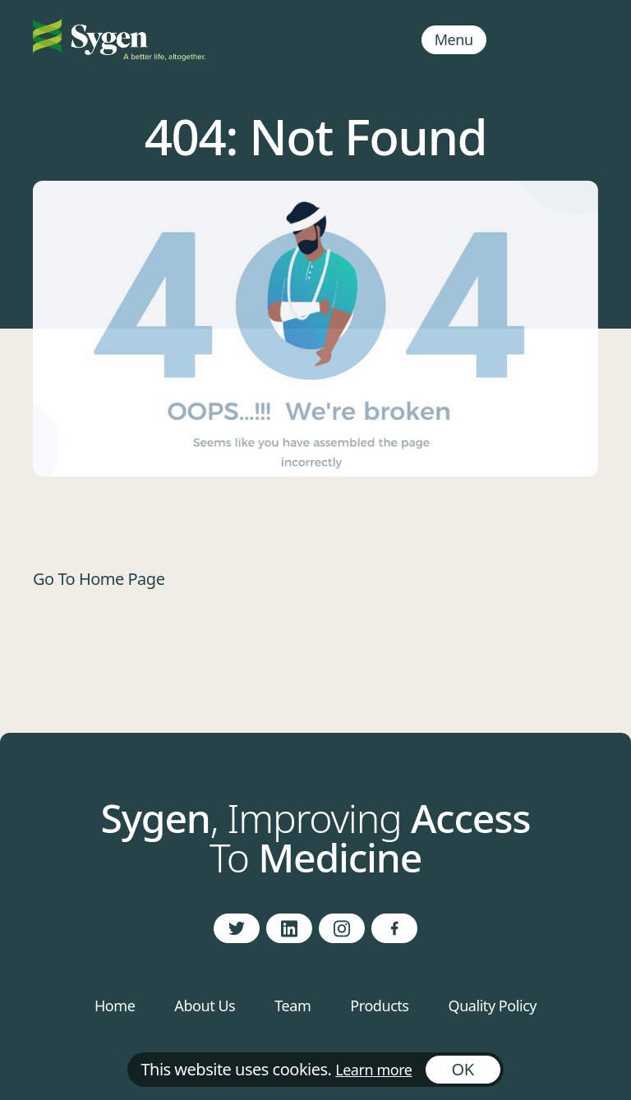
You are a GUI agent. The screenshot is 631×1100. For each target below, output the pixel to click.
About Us (204, 1005)
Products (379, 1005)
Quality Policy (493, 1005)
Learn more (373, 1069)
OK (463, 1069)
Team (292, 1005)
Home (114, 1005)
